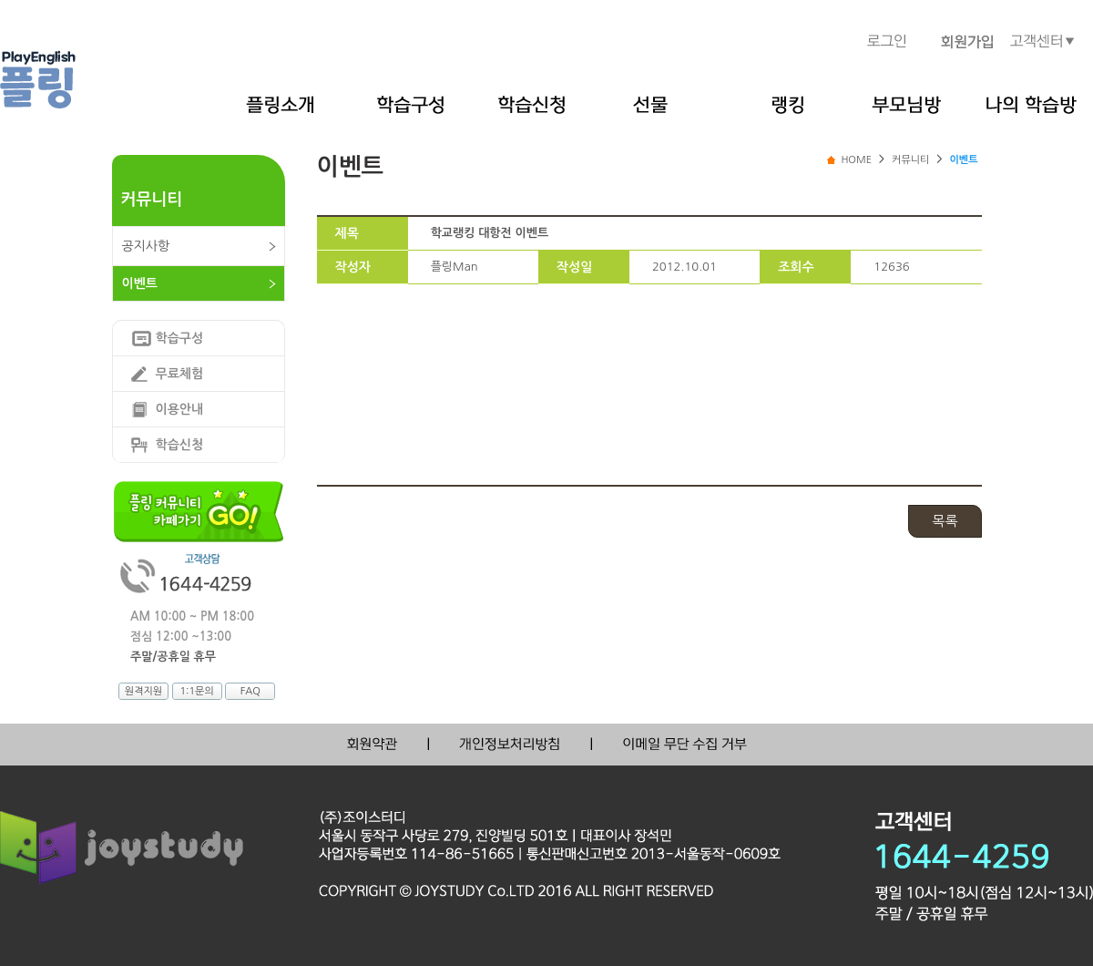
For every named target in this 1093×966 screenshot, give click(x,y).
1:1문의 (196, 691)
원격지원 (143, 691)
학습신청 (180, 444)
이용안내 (180, 409)
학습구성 (180, 338)
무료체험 (180, 373)
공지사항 (146, 246)
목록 (944, 521)
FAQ (250, 691)
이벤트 (140, 283)
